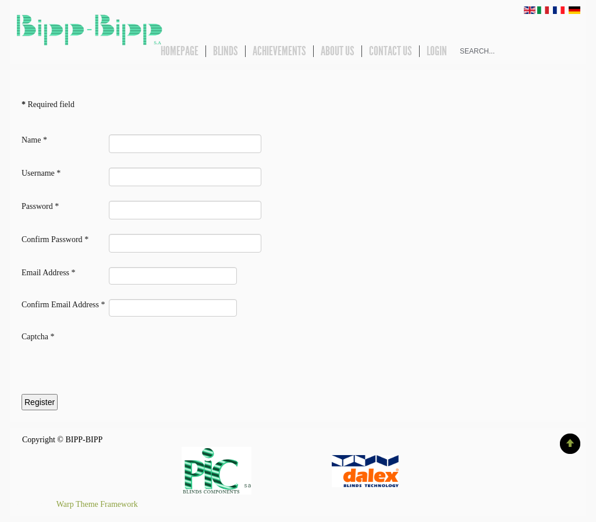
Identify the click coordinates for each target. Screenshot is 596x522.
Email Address (49, 272)
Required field (48, 104)
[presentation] (110, 368)
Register (39, 402)
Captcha (38, 336)
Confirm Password (55, 239)
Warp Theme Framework (97, 504)
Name (34, 140)
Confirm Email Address (63, 304)
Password (40, 206)
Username (41, 173)
